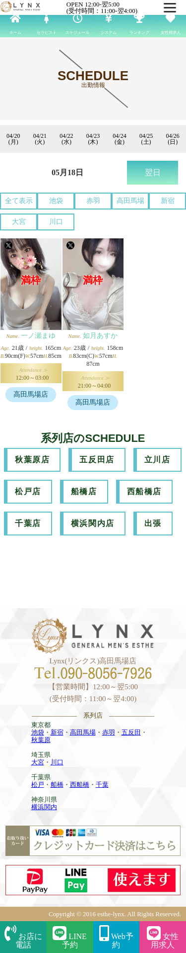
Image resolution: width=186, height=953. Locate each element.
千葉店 (28, 523)
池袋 (56, 201)
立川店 (157, 459)
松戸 (37, 784)
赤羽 (93, 201)
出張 (153, 523)
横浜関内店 (93, 523)
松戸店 (28, 491)
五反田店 (96, 459)
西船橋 (79, 784)
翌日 (153, 172)
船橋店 (84, 491)
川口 (56, 221)
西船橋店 (144, 491)
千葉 (102, 784)
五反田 (131, 732)
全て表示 (19, 201)
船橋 (57, 784)
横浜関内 (44, 807)
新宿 (168, 201)
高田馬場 (130, 201)
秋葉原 (41, 739)
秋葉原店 (32, 459)
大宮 (19, 221)
